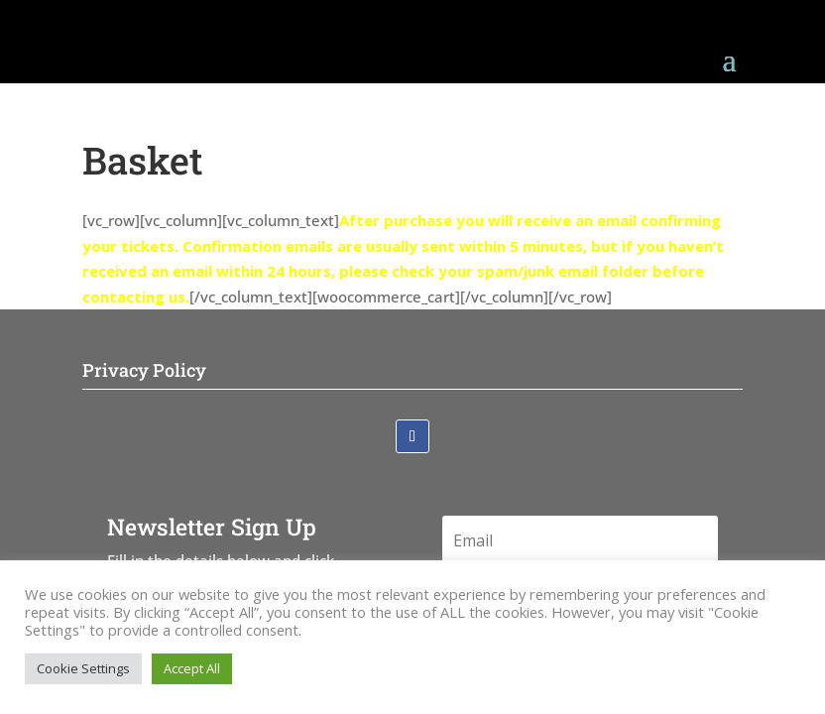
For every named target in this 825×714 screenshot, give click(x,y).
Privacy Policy (144, 370)
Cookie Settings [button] (83, 668)
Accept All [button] (192, 668)
